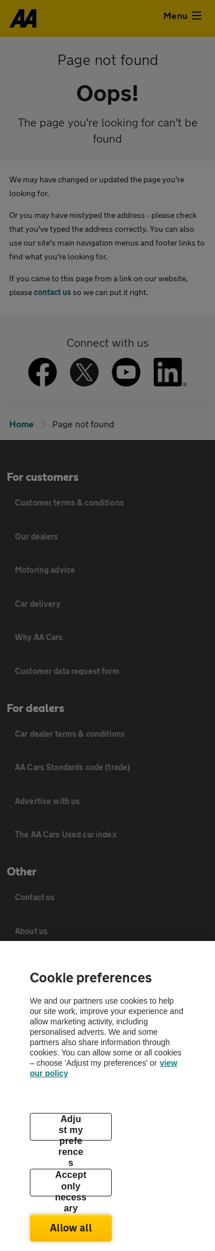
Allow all (71, 1227)
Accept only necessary (71, 1183)
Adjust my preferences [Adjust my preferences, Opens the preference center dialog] (71, 1127)
